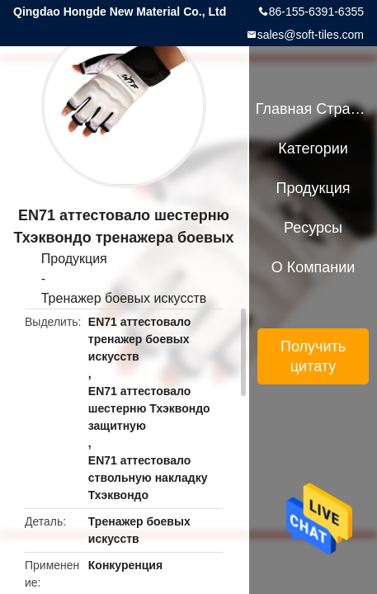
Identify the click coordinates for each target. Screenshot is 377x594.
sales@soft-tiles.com (310, 34)
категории (312, 148)
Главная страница (313, 109)
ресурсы (313, 227)
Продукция (74, 259)
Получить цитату (313, 356)
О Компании (313, 267)
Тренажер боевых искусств (124, 298)
